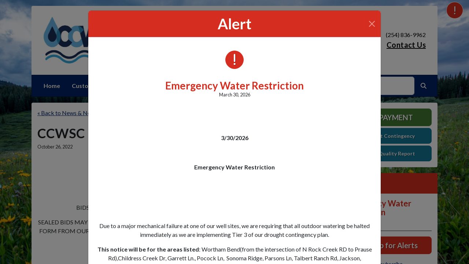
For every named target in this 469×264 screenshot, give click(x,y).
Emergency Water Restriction (234, 85)
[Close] (372, 24)
